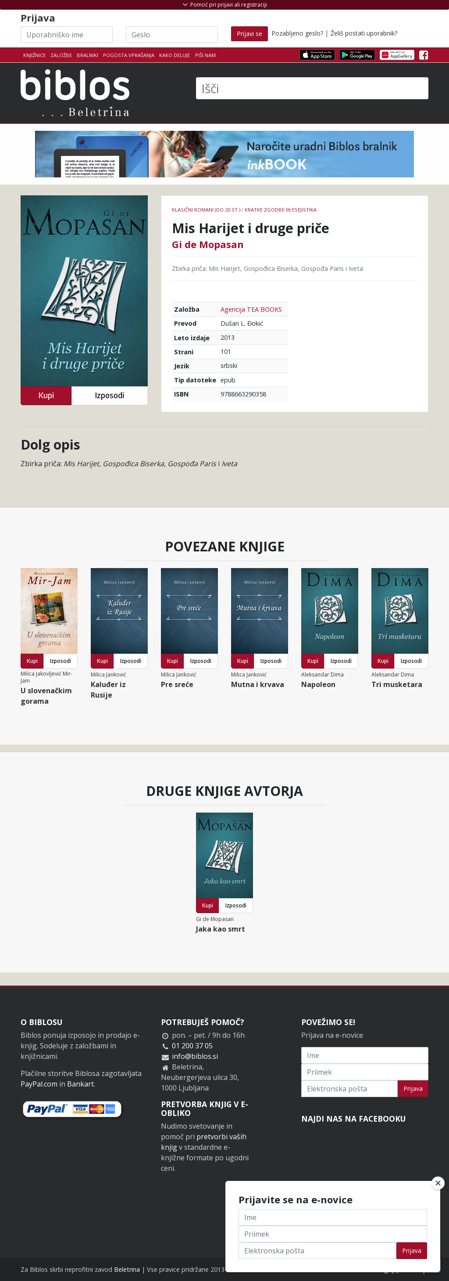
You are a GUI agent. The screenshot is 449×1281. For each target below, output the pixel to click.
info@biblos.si (195, 1056)
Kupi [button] (46, 395)
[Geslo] (172, 34)
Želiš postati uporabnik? (364, 33)
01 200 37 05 (192, 1046)
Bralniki (87, 55)
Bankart (80, 1084)
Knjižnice (34, 55)
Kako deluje (174, 55)
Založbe (61, 55)
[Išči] (312, 88)
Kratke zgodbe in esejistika (281, 209)
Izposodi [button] (109, 395)
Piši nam (205, 55)
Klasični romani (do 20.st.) (206, 209)
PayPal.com (39, 1084)
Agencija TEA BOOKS (251, 309)
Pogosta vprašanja (128, 55)
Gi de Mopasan (208, 244)
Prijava (413, 1088)
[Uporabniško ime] (67, 34)
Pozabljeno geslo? (297, 33)
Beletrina (127, 1269)
